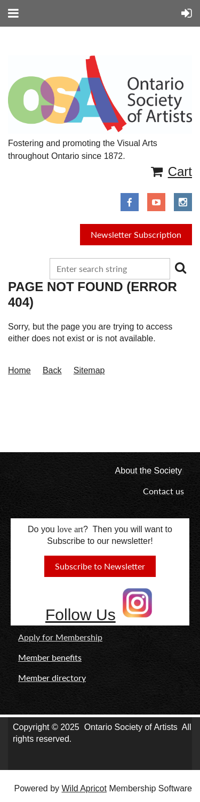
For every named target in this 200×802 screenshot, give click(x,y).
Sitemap (89, 370)
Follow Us (80, 614)
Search (180, 267)
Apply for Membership (60, 637)
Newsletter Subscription (136, 234)
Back (52, 370)
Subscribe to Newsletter (100, 566)
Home (19, 370)
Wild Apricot (83, 788)
